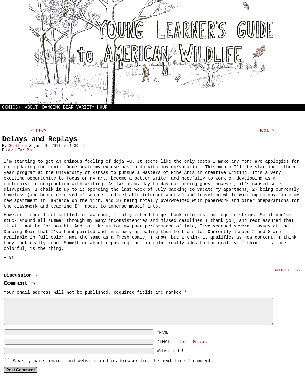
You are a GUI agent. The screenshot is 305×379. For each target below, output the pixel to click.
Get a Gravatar (195, 342)
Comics (11, 107)
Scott (14, 146)
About (31, 107)
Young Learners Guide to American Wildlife (152, 52)
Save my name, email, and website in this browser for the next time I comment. (113, 360)
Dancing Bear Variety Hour (74, 107)
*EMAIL (184, 341)
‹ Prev (38, 130)
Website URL (171, 351)
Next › (266, 130)
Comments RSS (287, 270)
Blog (31, 150)
